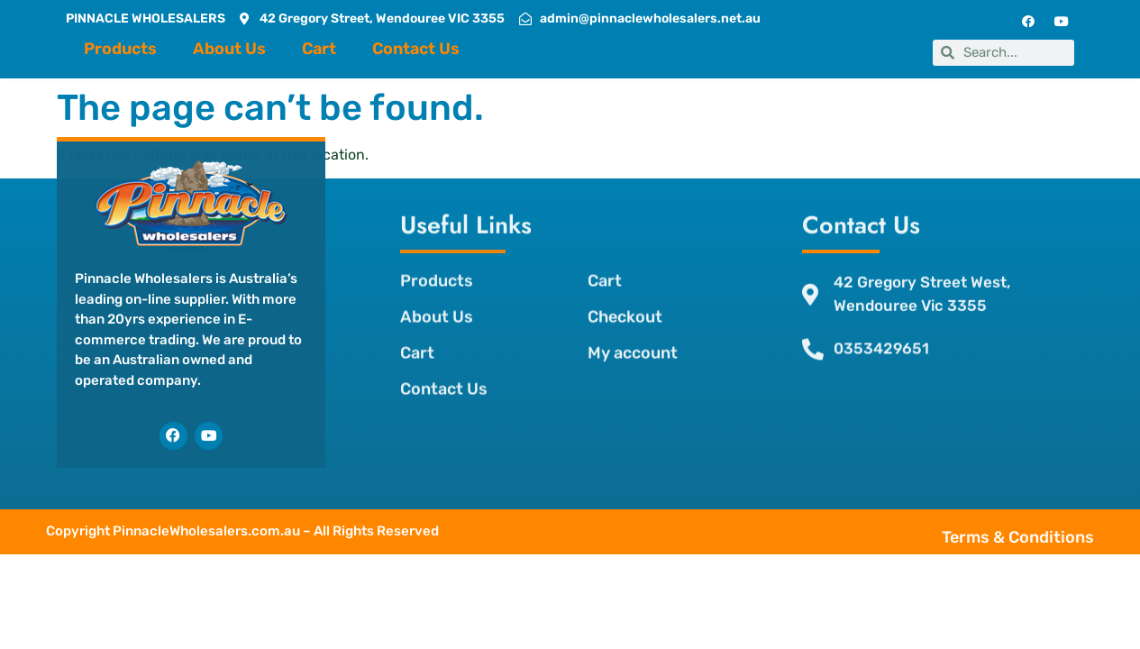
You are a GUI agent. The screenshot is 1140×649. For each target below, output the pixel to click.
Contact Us (416, 49)
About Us (229, 49)
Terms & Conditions (1054, 536)
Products (120, 49)
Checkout (624, 297)
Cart (319, 49)
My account (631, 333)
